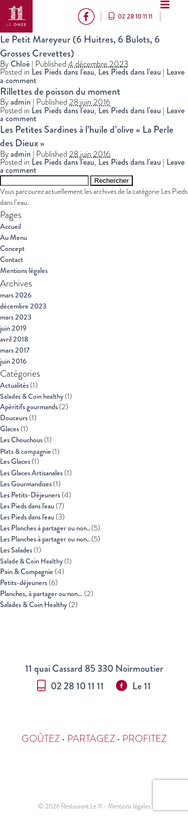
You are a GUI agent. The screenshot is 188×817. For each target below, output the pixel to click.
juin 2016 (13, 361)
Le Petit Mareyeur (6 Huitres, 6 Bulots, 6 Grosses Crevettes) (80, 46)
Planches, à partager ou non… (41, 594)
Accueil (10, 226)
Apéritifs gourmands (29, 407)
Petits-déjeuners (23, 583)
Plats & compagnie (25, 451)
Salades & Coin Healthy (33, 605)
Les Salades (16, 550)
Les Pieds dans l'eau (63, 72)
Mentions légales (24, 270)
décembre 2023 (23, 306)
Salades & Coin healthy (31, 396)
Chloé (20, 64)
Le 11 (133, 686)
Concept (12, 248)
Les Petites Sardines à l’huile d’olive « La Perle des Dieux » (86, 136)
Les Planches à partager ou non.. (45, 528)
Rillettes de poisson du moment (60, 91)
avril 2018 (14, 339)
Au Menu (13, 237)
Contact (11, 259)
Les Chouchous (21, 440)
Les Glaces (15, 461)
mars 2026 (16, 295)
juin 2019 (13, 328)
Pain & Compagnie (26, 572)
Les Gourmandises (26, 484)
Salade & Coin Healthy (31, 561)
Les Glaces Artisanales (31, 473)
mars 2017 (15, 350)
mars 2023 (16, 317)
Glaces (9, 429)
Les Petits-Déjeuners (30, 495)
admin (21, 102)
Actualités (14, 385)
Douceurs (14, 418)
